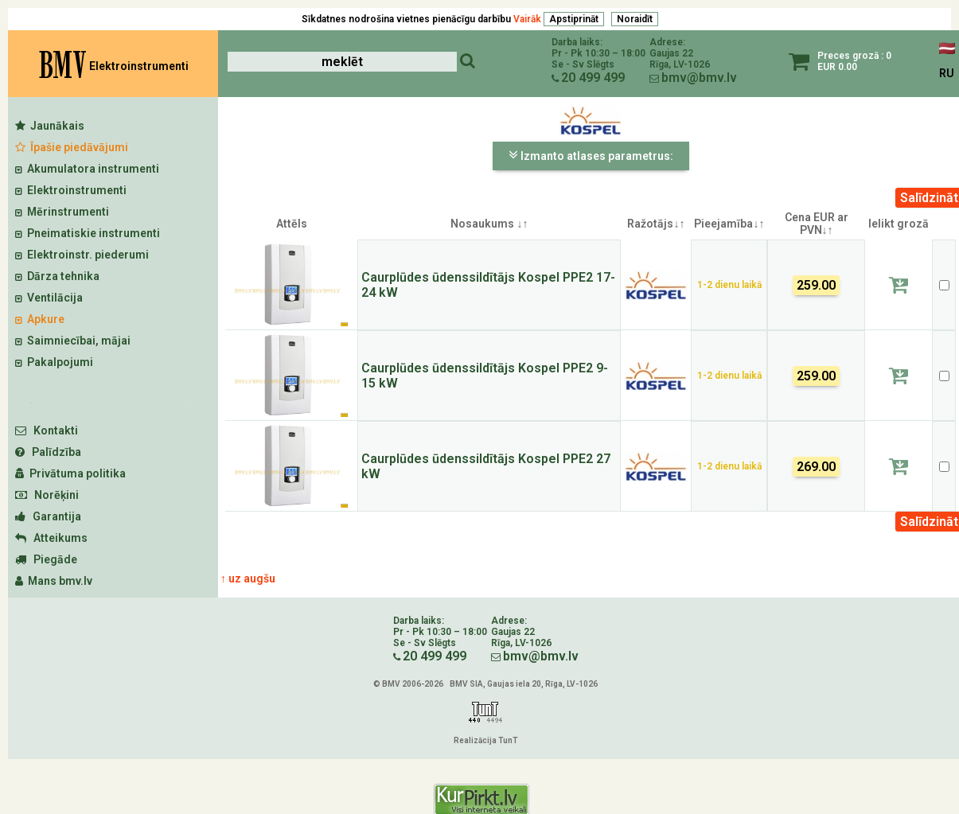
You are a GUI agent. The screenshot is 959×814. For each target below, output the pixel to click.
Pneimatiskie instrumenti (87, 233)
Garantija (48, 516)
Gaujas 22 (671, 53)
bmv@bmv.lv (699, 77)
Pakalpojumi (54, 362)
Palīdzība (48, 452)
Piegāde (46, 559)
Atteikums (51, 538)
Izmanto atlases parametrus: (591, 155)
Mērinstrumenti (62, 211)
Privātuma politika (70, 473)
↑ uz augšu (247, 578)
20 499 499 (593, 77)
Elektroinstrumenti (71, 190)
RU (946, 73)
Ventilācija (49, 297)
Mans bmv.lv (53, 580)
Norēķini (47, 495)
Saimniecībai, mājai (73, 340)
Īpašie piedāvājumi (71, 147)
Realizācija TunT (485, 740)
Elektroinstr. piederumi (82, 254)
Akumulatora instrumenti (87, 168)
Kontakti (46, 430)
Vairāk (527, 19)
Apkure (39, 319)
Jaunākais (49, 125)
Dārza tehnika (57, 276)
